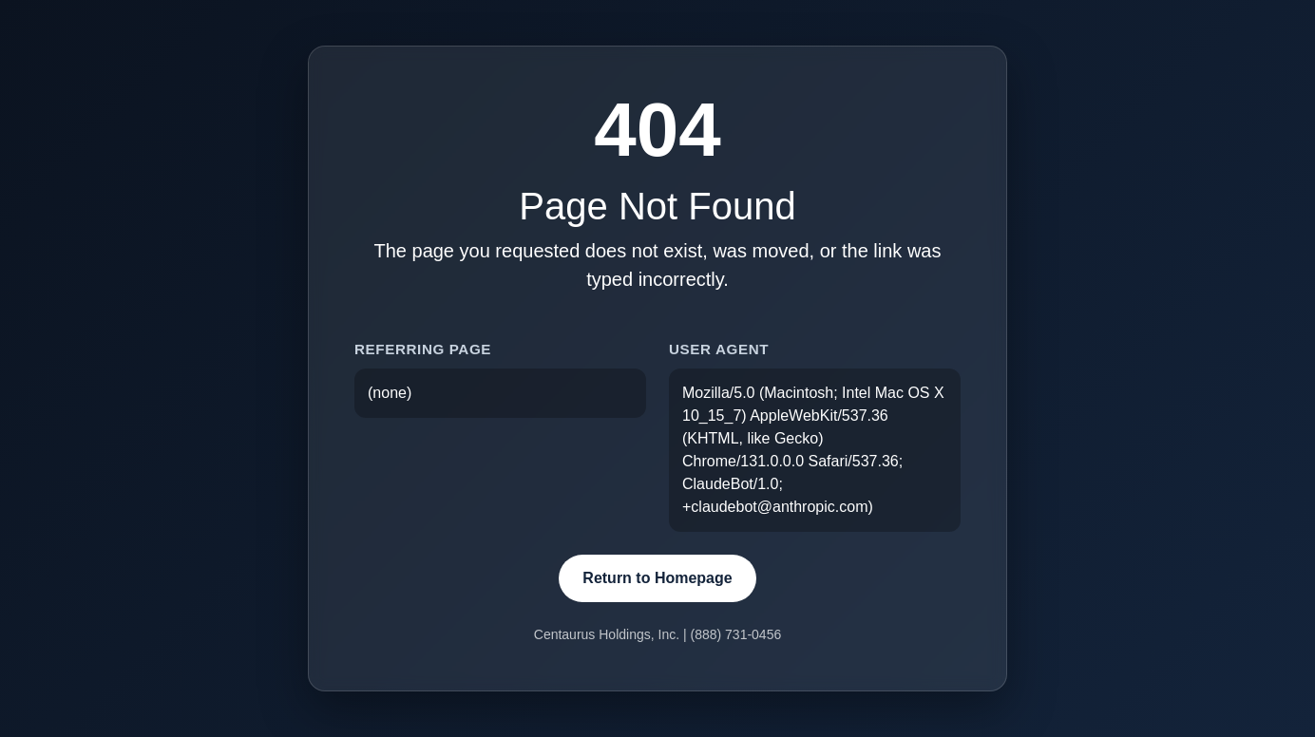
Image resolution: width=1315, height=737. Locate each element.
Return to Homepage (657, 578)
